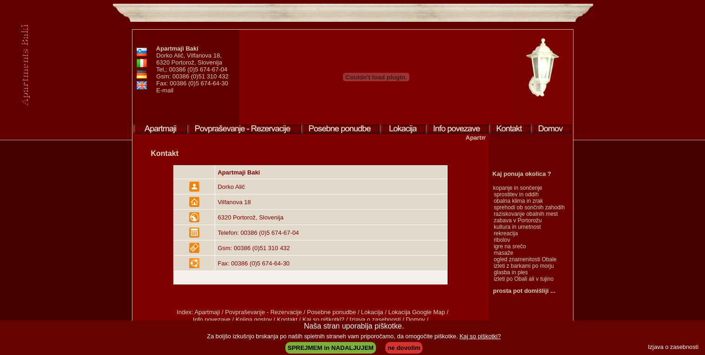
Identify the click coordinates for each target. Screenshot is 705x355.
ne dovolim (404, 347)
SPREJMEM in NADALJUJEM (331, 347)
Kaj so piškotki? (480, 336)
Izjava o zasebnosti (673, 346)
